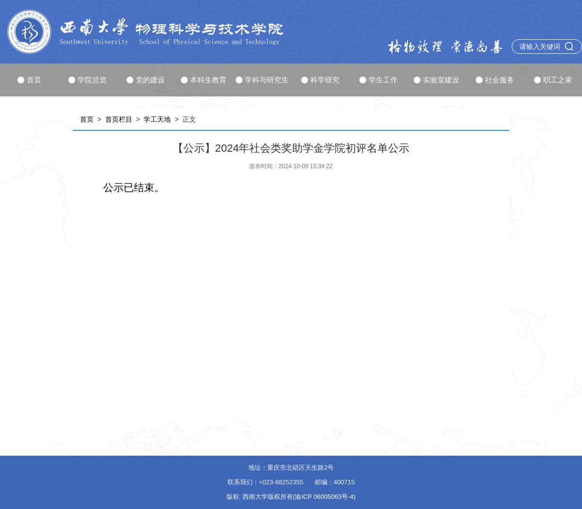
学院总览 (87, 80)
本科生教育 (203, 80)
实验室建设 (436, 80)
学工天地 (157, 119)
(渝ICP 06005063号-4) (324, 496)
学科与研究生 (262, 80)
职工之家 (553, 80)
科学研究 (320, 80)
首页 (29, 80)
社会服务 (495, 80)
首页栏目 (118, 119)
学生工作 (378, 80)
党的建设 (146, 80)
